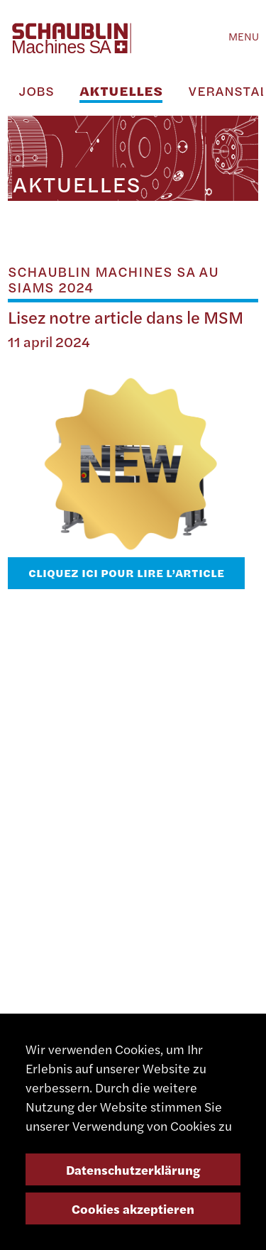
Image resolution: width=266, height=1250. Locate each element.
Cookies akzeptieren (133, 1208)
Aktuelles (120, 90)
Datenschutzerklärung (133, 1169)
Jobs (36, 90)
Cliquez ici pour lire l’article (126, 573)
